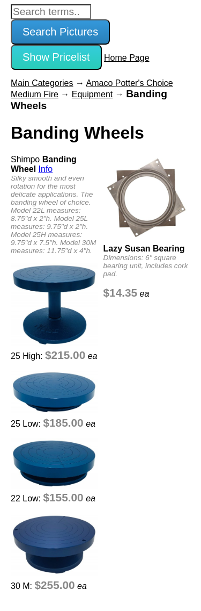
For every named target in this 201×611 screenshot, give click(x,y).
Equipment (92, 94)
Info (46, 169)
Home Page (127, 57)
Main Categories (42, 83)
